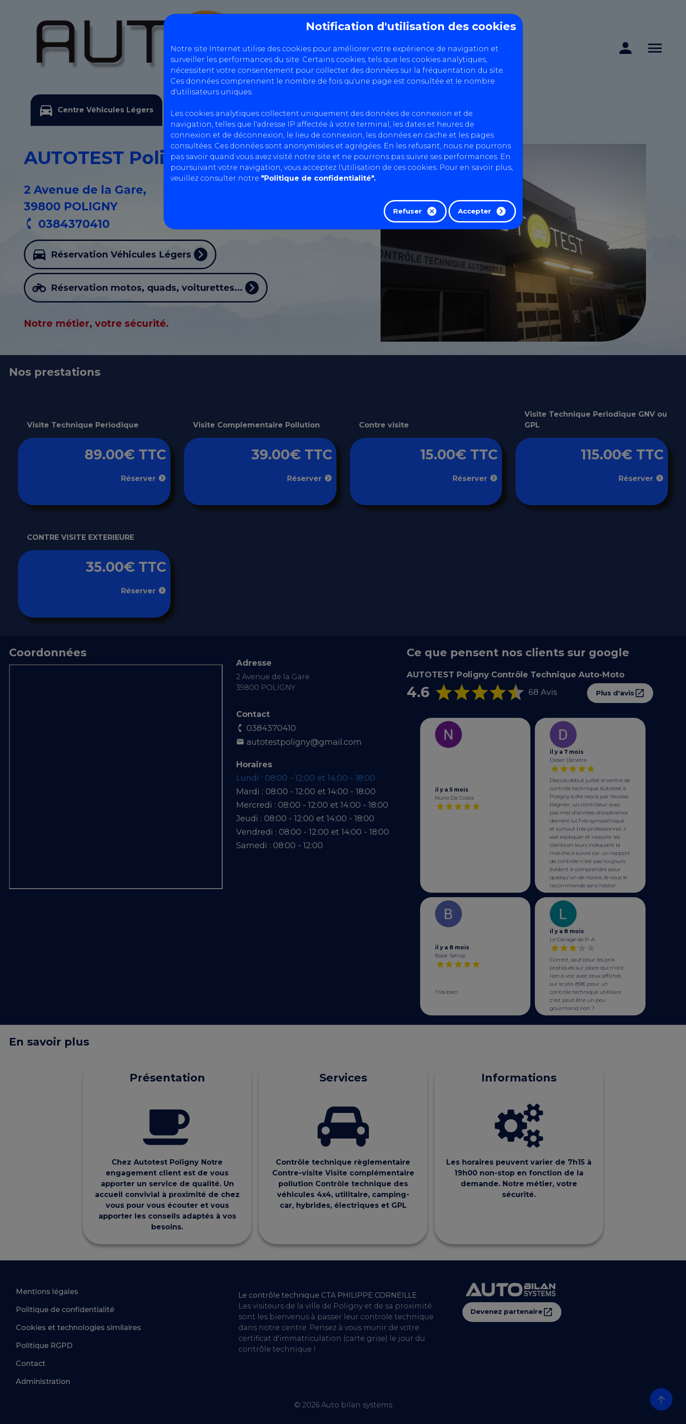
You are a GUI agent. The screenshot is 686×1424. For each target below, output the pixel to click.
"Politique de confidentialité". (318, 178)
